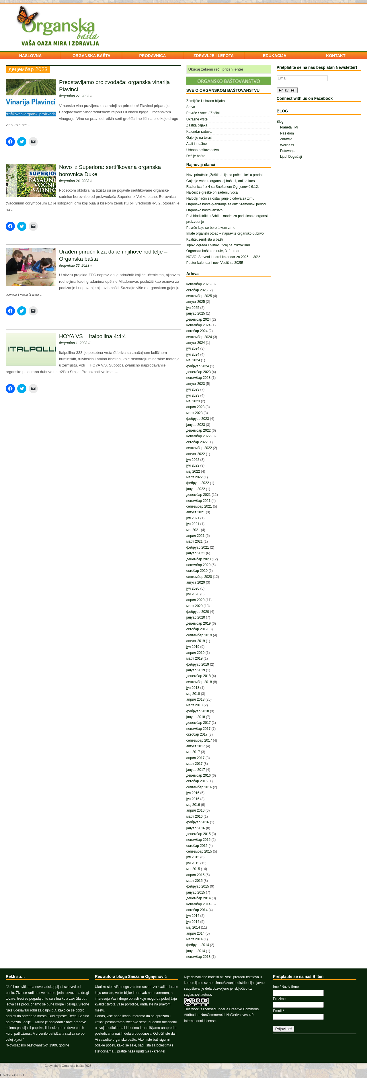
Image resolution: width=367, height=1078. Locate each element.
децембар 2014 (198, 898)
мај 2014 (193, 927)
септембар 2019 (199, 635)
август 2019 (195, 641)
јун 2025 (192, 308)
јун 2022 (192, 465)
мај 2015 (193, 869)
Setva (190, 107)
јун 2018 (192, 688)
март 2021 (194, 541)
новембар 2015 (198, 840)
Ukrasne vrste (197, 119)
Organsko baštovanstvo (204, 210)
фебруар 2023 (197, 419)
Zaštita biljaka (196, 125)
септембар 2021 (199, 506)
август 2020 (195, 582)
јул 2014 (192, 916)
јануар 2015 (195, 892)
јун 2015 (192, 863)
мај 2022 (193, 471)
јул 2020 (192, 588)
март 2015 (194, 881)
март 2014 (194, 939)
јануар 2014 (195, 951)
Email (278, 1011)
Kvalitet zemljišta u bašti (204, 239)
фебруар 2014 (197, 945)
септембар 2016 (199, 787)
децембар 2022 (198, 430)
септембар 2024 (199, 337)
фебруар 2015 (197, 886)
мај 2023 (193, 401)
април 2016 (195, 810)
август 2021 (195, 512)
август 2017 (195, 746)
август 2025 (195, 302)
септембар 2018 (199, 682)
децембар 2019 (198, 623)
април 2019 (195, 653)
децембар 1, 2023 (73, 343)
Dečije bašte (195, 156)
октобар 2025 (197, 290)
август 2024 (195, 343)
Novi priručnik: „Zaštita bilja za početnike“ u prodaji (224, 175)
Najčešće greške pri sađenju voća (212, 192)
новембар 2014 (198, 904)
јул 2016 (192, 793)
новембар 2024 (198, 325)
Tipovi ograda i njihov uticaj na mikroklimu (218, 245)
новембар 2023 (198, 378)
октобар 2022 (197, 442)
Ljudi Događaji (291, 157)
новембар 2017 (198, 729)
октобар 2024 (197, 331)
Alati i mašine (196, 144)
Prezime (279, 999)
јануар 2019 (195, 670)
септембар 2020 (199, 577)
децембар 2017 (198, 723)
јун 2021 (192, 524)
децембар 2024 (198, 319)
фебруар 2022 (197, 483)
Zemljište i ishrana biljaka (205, 101)
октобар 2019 (197, 629)
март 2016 (194, 816)
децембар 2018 (198, 676)
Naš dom (287, 133)
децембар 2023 (198, 372)
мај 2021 (193, 530)
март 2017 (194, 764)
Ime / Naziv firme (286, 987)
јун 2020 (192, 594)
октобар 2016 (197, 781)
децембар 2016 (198, 775)
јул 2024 (192, 348)
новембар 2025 (198, 284)
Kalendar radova (199, 132)
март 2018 (194, 705)
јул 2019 (192, 647)
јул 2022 (192, 460)
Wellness (287, 145)
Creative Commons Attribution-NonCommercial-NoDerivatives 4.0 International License (221, 1015)
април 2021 (195, 536)
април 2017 (195, 758)
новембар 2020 (198, 565)
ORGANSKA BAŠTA (91, 55)
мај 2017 (193, 752)
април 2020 (195, 600)
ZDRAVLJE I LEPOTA (214, 55)
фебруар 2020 (197, 612)
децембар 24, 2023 (74, 181)
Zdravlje (286, 139)
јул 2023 (192, 389)
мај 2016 (193, 805)
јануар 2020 (195, 617)
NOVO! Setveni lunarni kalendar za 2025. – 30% (223, 257)
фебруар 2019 (197, 664)
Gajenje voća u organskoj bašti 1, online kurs (220, 181)
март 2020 (194, 606)
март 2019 (194, 658)
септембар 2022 (199, 448)
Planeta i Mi (289, 127)
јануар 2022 (195, 489)
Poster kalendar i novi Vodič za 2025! (214, 263)
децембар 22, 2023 (74, 266)
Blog (280, 122)
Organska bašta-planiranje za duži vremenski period (226, 204)
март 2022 (194, 477)
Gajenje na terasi (199, 138)
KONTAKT (335, 55)
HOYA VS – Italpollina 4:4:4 (92, 336)
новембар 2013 (198, 957)
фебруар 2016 (197, 822)
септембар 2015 (199, 851)
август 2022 (195, 454)
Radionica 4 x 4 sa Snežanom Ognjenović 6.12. (222, 187)
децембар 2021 (198, 495)
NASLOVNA (30, 55)
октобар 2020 (197, 571)
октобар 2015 (197, 846)
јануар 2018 (195, 717)
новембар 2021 (198, 501)
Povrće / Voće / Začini (203, 113)
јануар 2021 (195, 553)
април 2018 (195, 699)
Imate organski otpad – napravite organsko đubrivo (225, 233)
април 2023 (195, 407)
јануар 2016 (195, 828)
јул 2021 (192, 518)
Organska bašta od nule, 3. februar (212, 251)
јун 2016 (192, 799)
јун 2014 (192, 922)
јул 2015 (192, 857)
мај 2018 (193, 694)
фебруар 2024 (197, 366)
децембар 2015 (198, 834)
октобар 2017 (197, 734)
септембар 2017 (199, 740)
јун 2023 (192, 395)
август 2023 (195, 384)
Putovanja (287, 151)
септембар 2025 (199, 296)
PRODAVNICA (152, 55)
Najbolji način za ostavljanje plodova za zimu (220, 198)
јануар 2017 (195, 770)
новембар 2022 (198, 436)
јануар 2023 (195, 425)
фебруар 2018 (197, 711)
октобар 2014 (197, 910)
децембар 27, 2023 (74, 96)
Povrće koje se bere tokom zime (210, 228)
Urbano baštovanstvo (202, 150)
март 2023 (194, 413)
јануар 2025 (195, 313)
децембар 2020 (198, 559)
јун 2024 (192, 354)
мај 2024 (193, 360)
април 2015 (195, 875)
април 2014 (195, 933)
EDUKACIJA (274, 55)
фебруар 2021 (197, 547)
